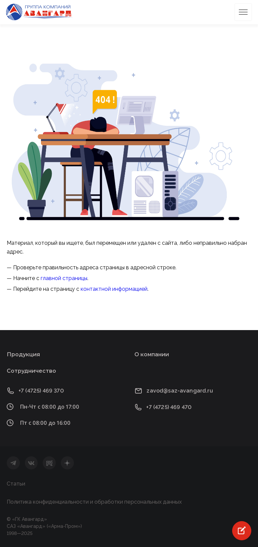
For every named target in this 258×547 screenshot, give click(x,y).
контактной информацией (114, 289)
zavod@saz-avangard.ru (179, 391)
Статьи (16, 484)
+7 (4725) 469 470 (168, 407)
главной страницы (64, 278)
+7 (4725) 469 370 (41, 391)
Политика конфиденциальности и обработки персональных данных (94, 502)
